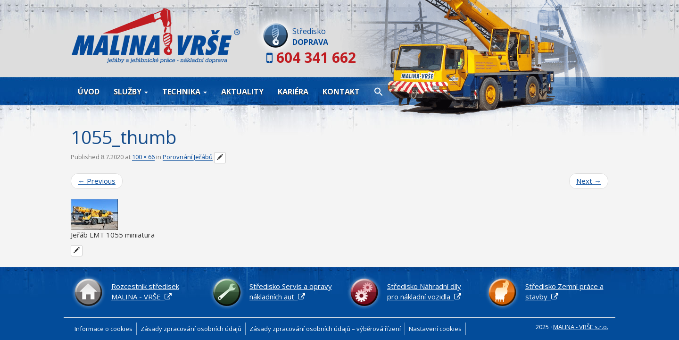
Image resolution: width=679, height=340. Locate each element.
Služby (131, 91)
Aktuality (242, 91)
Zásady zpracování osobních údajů (191, 328)
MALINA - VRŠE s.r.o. (580, 327)
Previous (97, 181)
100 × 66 (143, 157)
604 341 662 (316, 57)
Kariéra (293, 91)
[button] (378, 91)
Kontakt (341, 91)
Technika (184, 91)
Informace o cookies (103, 328)
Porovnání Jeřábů (188, 157)
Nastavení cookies (435, 328)
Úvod (88, 91)
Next (588, 181)
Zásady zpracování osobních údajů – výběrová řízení (325, 328)
